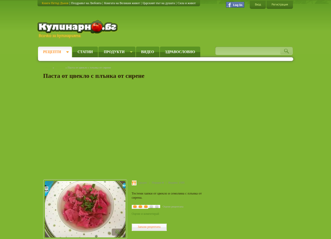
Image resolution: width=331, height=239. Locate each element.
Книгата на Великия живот (122, 3)
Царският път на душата (158, 3)
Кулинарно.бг (78, 29)
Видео (147, 52)
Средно (142, 182)
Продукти (114, 52)
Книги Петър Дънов (55, 3)
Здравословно (180, 52)
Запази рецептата (149, 227)
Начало (47, 67)
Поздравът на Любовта (86, 3)
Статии (85, 52)
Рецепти (52, 52)
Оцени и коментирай (145, 214)
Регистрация (279, 4)
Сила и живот (187, 3)
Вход (258, 4)
